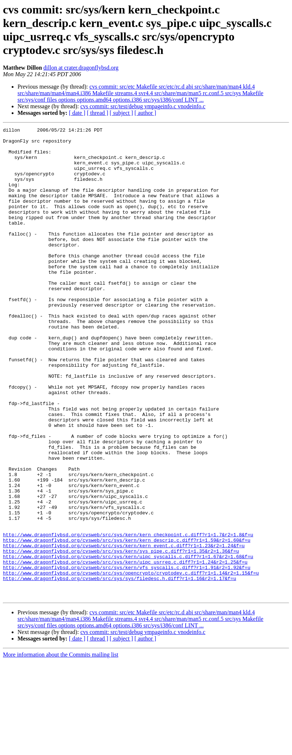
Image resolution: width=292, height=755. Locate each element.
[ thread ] (97, 113)
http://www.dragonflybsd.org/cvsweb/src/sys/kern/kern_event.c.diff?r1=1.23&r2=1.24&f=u (124, 629)
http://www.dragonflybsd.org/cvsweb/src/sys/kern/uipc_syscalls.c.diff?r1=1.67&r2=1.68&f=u (128, 642)
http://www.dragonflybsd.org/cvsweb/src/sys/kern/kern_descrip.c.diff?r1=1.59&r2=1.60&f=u (126, 623)
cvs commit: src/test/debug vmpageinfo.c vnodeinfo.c (142, 106)
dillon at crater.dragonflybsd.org (80, 68)
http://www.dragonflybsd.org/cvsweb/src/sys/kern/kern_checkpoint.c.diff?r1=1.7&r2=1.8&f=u (128, 616)
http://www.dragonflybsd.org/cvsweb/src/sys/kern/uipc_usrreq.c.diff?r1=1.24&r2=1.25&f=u (125, 649)
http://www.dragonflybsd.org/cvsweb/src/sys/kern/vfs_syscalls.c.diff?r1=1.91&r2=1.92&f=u (126, 656)
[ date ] (77, 113)
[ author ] (145, 113)
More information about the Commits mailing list (60, 749)
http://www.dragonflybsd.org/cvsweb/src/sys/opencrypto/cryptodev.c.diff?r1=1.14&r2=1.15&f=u (131, 662)
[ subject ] (121, 113)
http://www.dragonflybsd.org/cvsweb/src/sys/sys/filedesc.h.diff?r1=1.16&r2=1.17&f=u (119, 669)
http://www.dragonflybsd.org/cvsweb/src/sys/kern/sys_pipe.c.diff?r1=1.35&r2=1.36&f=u (121, 636)
